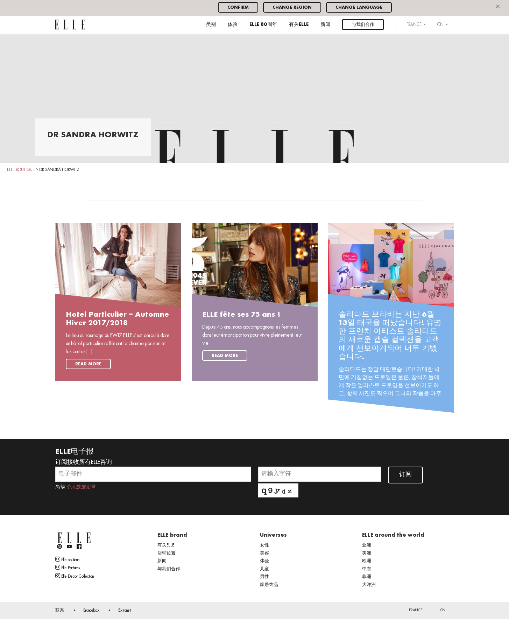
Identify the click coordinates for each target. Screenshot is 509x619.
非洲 (366, 577)
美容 (264, 553)
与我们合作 (363, 24)
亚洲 (366, 545)
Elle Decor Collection (74, 576)
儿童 (264, 569)
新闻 (325, 24)
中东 (366, 569)
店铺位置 (166, 553)
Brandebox (91, 610)
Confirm (238, 7)
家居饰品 (269, 585)
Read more (88, 364)
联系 (59, 610)
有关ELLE (299, 24)
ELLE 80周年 (263, 24)
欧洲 (366, 561)
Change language (358, 7)
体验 (233, 24)
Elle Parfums (67, 567)
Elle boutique (67, 559)
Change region (292, 7)
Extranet (124, 610)
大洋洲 (369, 585)
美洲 (366, 553)
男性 (264, 577)
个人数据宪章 (81, 487)
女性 (264, 545)
